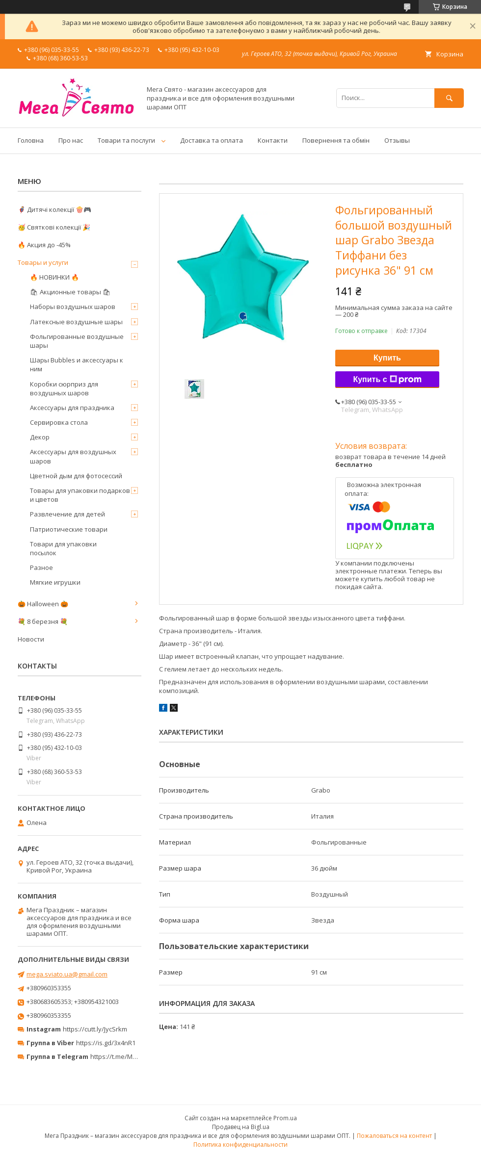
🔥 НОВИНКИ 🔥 (54, 277)
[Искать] (449, 97)
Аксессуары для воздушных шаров (73, 456)
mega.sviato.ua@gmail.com (67, 974)
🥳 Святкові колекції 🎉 (54, 227)
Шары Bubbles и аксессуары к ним (76, 364)
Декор (40, 437)
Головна (31, 140)
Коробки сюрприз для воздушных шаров (64, 388)
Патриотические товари (68, 529)
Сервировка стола (59, 422)
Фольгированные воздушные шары (77, 341)
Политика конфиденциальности (240, 1144)
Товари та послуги (126, 140)
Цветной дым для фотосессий (76, 475)
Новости (31, 639)
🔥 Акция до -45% (44, 244)
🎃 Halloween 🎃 (43, 603)
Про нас (70, 140)
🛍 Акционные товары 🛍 (70, 291)
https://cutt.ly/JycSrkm (95, 1029)
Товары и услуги (43, 262)
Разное (41, 567)
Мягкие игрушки (55, 582)
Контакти (273, 140)
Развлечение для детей (67, 514)
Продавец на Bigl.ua (240, 1127)
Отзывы (397, 140)
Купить (387, 358)
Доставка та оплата (211, 140)
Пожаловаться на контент (394, 1136)
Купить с (387, 379)
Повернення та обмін (336, 140)
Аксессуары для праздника (72, 407)
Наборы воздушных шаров (72, 306)
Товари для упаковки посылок (63, 548)
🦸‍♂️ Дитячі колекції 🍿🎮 (54, 209)
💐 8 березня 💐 (43, 621)
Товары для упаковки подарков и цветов (80, 495)
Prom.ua (285, 1118)
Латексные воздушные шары (76, 321)
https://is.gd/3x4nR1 (105, 1042)
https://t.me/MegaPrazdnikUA (134, 1056)
